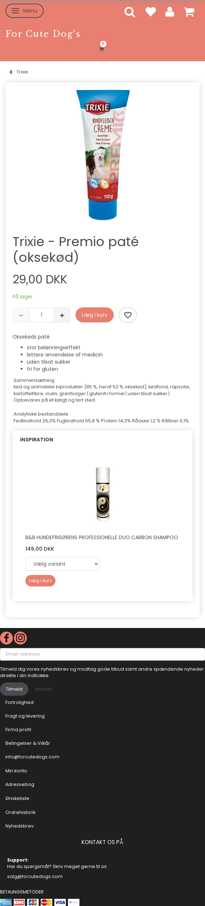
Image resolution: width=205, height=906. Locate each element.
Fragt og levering (25, 716)
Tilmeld (14, 689)
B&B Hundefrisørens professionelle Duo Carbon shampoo (101, 537)
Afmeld (42, 689)
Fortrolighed (19, 702)
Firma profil (18, 730)
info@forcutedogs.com (32, 757)
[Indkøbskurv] (102, 48)
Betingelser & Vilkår (27, 743)
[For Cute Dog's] (43, 34)
